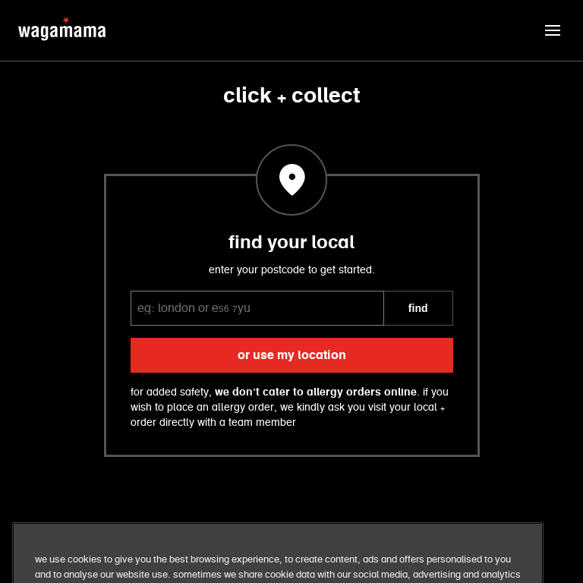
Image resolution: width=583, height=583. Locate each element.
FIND (418, 308)
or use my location (292, 355)
